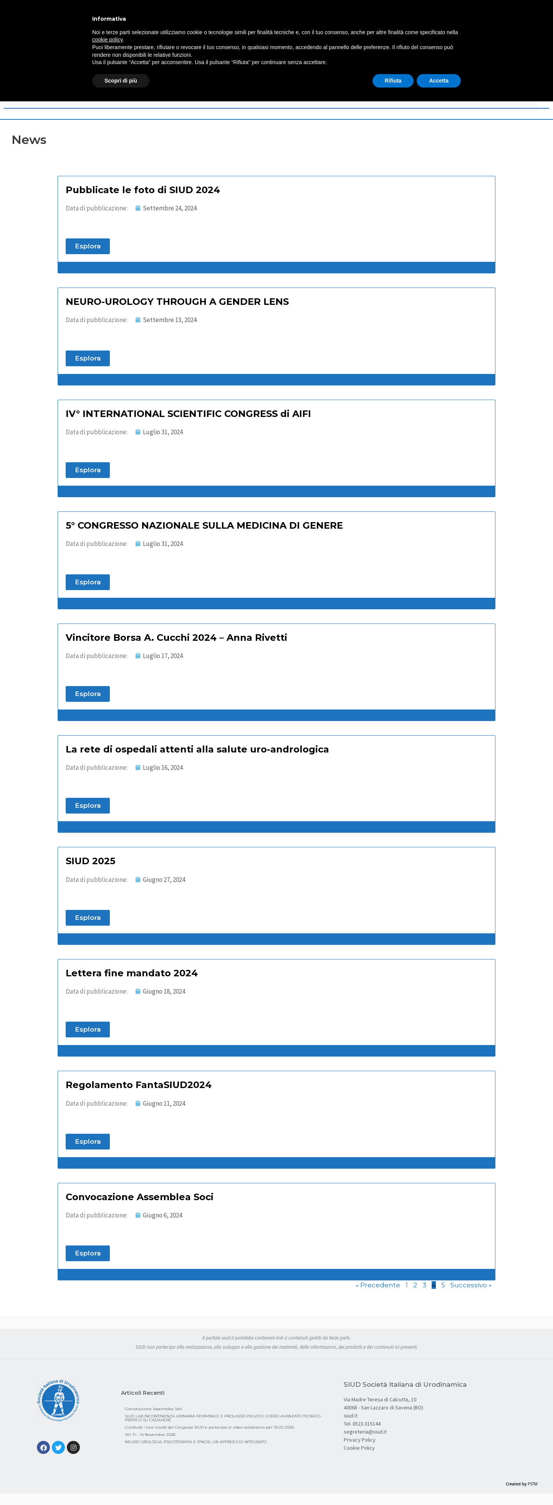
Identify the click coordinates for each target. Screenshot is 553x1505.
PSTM (533, 1484)
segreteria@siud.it (365, 1431)
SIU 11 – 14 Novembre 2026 (150, 1434)
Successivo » (471, 1285)
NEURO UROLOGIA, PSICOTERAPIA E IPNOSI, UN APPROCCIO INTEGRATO (196, 1441)
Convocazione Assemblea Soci (153, 1408)
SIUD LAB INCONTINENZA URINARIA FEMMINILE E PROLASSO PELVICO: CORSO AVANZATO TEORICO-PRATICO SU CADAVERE (223, 1418)
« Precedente (378, 1285)
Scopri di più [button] (120, 81)
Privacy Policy (360, 1439)
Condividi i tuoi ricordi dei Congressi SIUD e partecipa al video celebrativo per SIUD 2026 (209, 1427)
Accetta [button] (439, 81)
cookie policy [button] (107, 39)
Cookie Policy (359, 1447)
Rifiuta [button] (393, 81)
